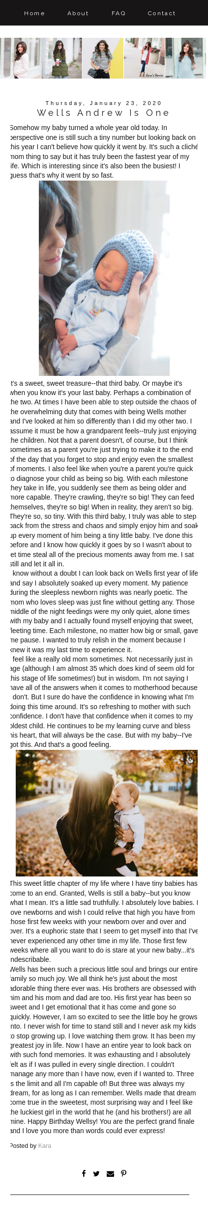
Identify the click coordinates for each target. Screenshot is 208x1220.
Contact (162, 13)
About (78, 13)
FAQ (119, 13)
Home (34, 13)
